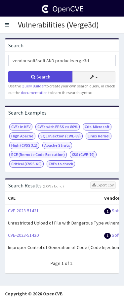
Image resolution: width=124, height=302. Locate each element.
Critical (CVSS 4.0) (26, 163)
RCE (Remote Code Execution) (38, 154)
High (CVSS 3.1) (24, 145)
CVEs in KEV (20, 126)
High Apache (22, 135)
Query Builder (33, 85)
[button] (7, 25)
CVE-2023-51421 (23, 211)
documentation (34, 92)
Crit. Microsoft (97, 126)
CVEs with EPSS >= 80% (57, 126)
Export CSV (103, 184)
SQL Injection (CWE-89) (60, 135)
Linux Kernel (98, 135)
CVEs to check (61, 163)
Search (40, 77)
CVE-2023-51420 (23, 235)
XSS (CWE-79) (83, 154)
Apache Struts (57, 145)
